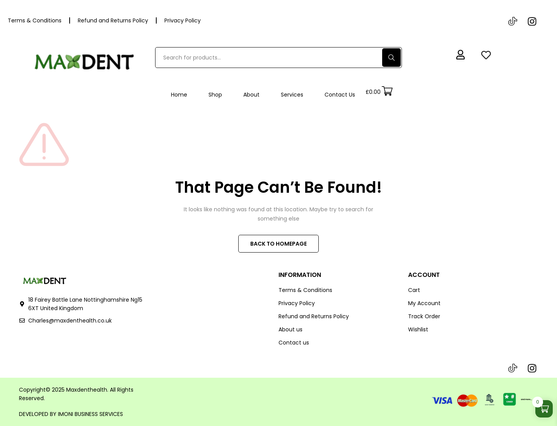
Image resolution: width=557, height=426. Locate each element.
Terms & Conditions (35, 20)
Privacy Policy (182, 20)
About (251, 94)
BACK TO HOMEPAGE (278, 244)
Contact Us (340, 94)
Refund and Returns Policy (113, 20)
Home (179, 94)
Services (292, 94)
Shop (215, 94)
